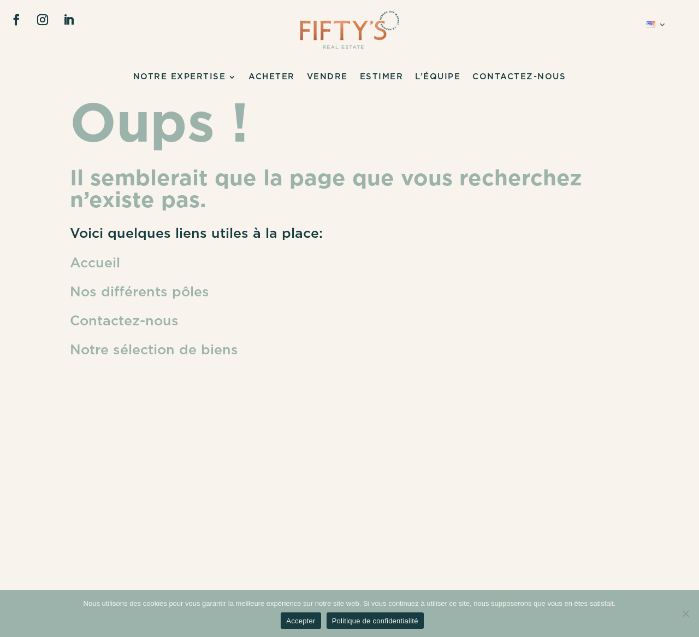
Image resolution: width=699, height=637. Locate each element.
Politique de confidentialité (375, 621)
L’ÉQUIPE (437, 77)
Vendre (327, 77)
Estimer (382, 77)
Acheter (271, 77)
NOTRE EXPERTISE (179, 77)
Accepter (300, 621)
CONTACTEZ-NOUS (519, 77)
